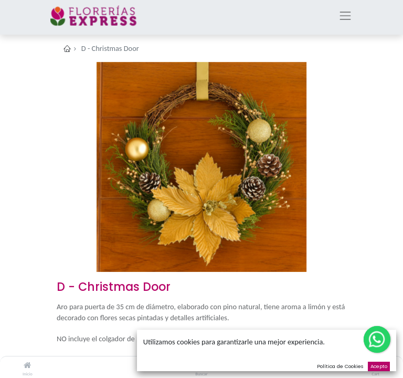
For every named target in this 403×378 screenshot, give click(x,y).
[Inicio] (27, 365)
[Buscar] (202, 365)
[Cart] (375, 365)
